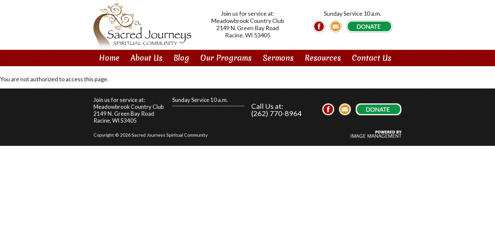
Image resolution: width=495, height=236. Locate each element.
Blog (181, 58)
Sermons (278, 58)
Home (109, 58)
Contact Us (371, 58)
